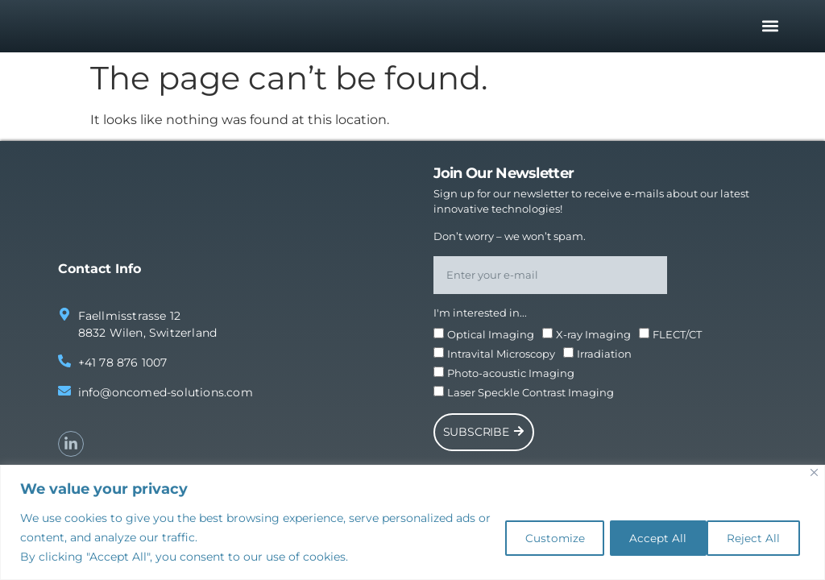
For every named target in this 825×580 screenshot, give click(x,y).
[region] (412, 522)
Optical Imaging (490, 338)
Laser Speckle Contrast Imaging (530, 396)
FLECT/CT (677, 338)
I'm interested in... (480, 316)
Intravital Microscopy (501, 357)
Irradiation (604, 357)
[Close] (814, 472)
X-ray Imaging (593, 338)
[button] (770, 27)
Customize (534, 537)
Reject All (644, 537)
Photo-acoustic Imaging (510, 377)
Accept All (752, 537)
